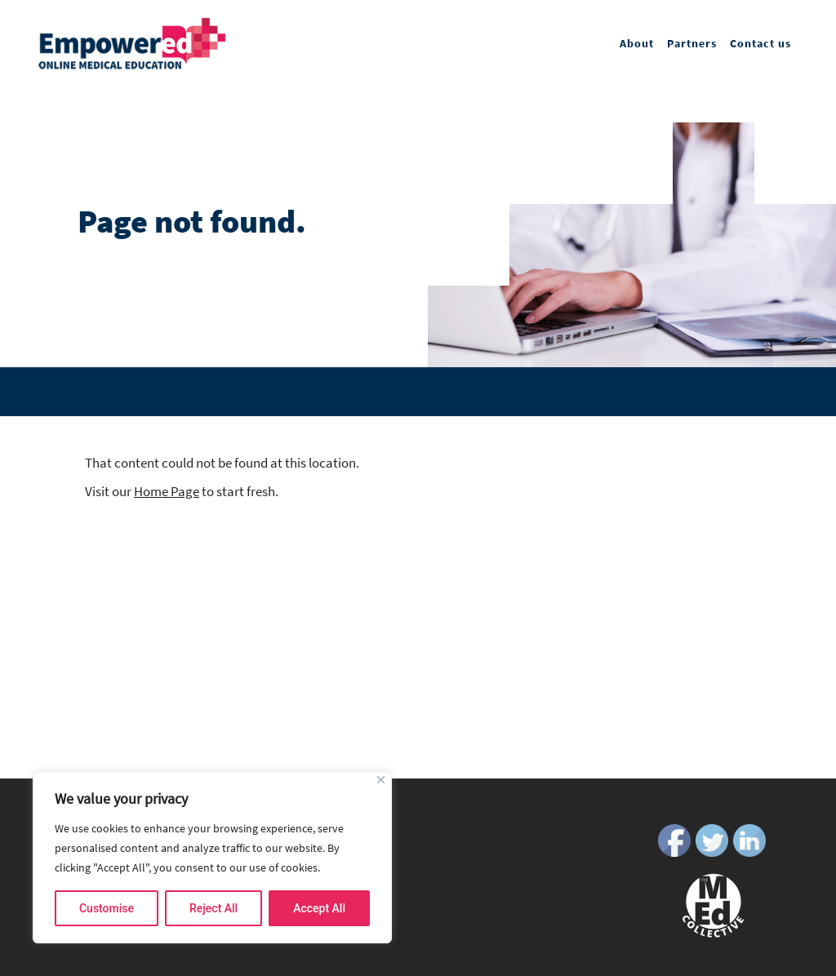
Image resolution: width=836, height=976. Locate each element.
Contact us (760, 43)
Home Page (166, 491)
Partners (692, 43)
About (637, 43)
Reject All (213, 908)
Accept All (319, 908)
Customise (106, 908)
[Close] (381, 779)
